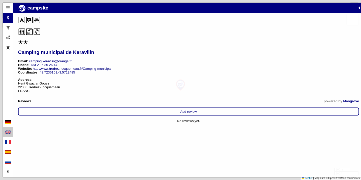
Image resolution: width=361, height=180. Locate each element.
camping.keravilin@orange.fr (50, 61)
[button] (180, 85)
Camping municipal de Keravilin (56, 52)
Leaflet (307, 178)
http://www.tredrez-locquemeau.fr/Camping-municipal (72, 68)
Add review (65, 112)
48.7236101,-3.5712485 (57, 72)
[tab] (8, 8)
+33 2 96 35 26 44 (43, 65)
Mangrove (105, 101)
